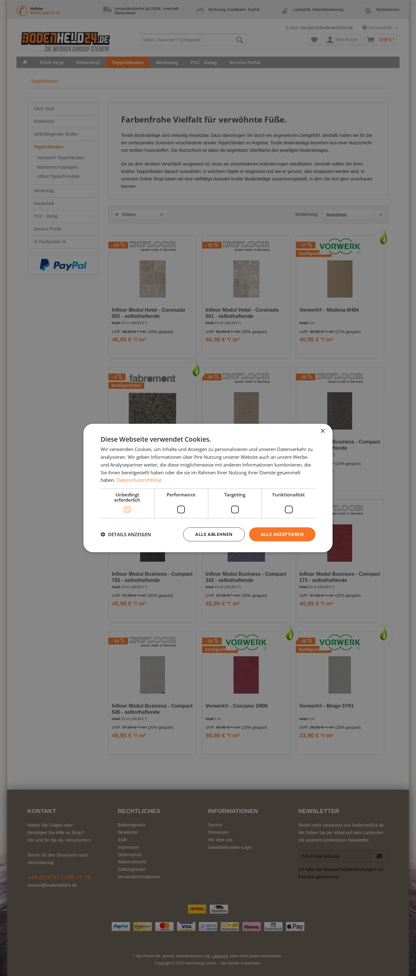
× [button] (322, 431)
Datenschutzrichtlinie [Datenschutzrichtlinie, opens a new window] (139, 480)
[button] (126, 534)
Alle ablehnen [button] (213, 534)
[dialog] (208, 488)
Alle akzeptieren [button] (282, 534)
